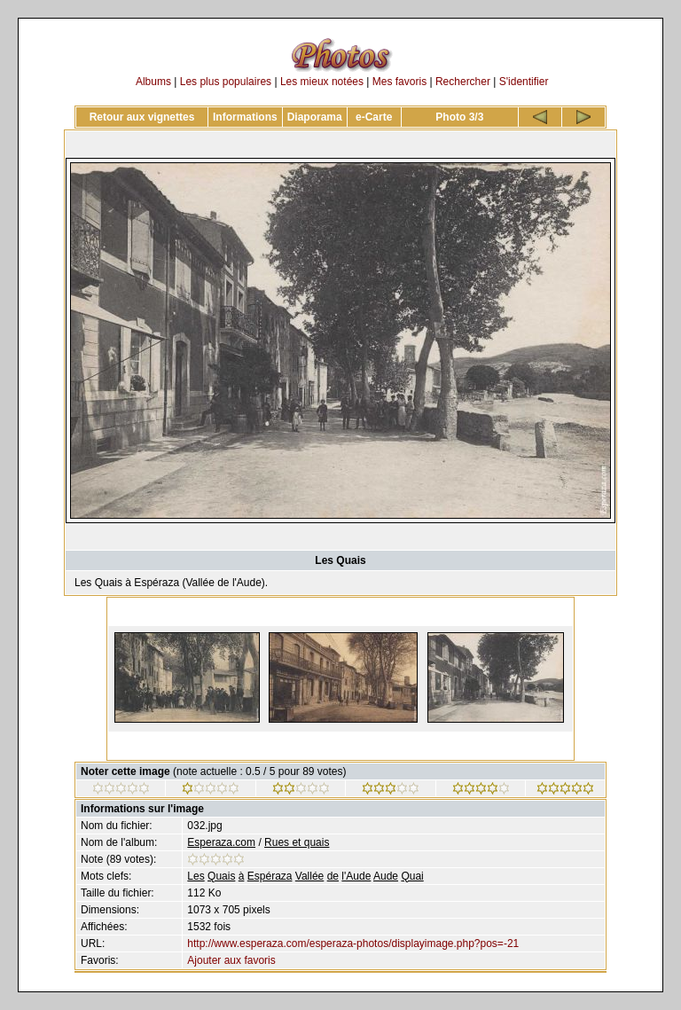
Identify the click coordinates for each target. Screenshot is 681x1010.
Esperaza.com (221, 842)
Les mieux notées (322, 81)
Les (195, 876)
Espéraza (270, 876)
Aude (385, 876)
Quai (412, 876)
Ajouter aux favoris (231, 960)
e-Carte (374, 117)
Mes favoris (399, 81)
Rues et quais (296, 842)
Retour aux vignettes (142, 117)
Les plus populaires (225, 81)
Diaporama (314, 117)
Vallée (309, 876)
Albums (153, 81)
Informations (245, 117)
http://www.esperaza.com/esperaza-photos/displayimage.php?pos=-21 (353, 943)
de (333, 876)
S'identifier (524, 81)
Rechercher (462, 81)
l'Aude (356, 876)
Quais (221, 876)
